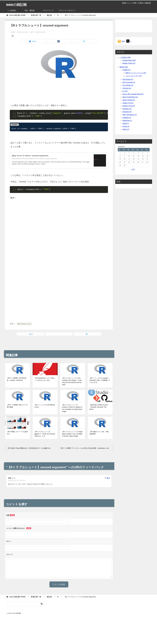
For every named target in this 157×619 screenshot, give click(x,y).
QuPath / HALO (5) (129, 106)
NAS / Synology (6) (129, 82)
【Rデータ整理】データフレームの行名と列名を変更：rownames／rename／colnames (86, 448)
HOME (17, 15)
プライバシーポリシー (67, 10)
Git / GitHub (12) (128, 85)
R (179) (125, 91)
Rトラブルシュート (24, 324)
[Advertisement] (59, 92)
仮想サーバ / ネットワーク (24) (135, 73)
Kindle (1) (126, 123)
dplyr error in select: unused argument (31, 156)
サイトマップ (48, 10)
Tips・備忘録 (30, 10)
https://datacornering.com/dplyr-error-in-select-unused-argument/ (34, 158)
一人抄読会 (11, 10)
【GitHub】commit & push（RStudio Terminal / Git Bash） (98, 407)
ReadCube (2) (127, 120)
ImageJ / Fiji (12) (128, 103)
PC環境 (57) (127, 70)
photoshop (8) (127, 112)
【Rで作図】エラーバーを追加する (17, 433)
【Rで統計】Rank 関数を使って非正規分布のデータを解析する (29, 448)
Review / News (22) (129, 63)
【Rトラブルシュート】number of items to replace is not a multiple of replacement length (72, 408)
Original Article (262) (129, 60)
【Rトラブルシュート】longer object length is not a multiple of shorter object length (72, 434)
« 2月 (133, 169)
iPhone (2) (126, 126)
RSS (123, 41)
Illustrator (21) (127, 109)
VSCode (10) (127, 88)
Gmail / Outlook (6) (129, 100)
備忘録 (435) (123, 67)
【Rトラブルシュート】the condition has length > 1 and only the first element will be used (72, 381)
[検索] (25, 603)
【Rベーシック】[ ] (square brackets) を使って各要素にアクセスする (99, 380)
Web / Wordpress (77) (130, 115)
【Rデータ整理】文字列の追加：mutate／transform (16, 379)
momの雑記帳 (17, 4)
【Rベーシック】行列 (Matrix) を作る (44, 406)
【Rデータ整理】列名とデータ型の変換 (17, 406)
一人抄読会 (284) (125, 57)
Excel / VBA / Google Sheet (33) (133, 94)
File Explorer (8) (128, 79)
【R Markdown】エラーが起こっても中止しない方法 (44, 379)
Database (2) (127, 117)
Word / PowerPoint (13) (130, 97)
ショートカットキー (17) (133, 76)
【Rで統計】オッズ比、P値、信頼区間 (99, 433)
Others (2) (126, 129)
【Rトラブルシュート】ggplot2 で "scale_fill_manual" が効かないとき (44, 434)
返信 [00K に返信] (108, 478)
